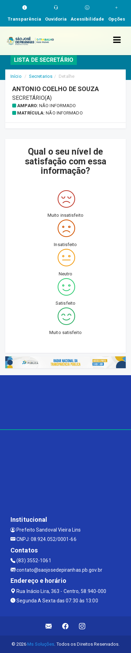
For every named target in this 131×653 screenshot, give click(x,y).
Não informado (57, 105)
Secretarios (40, 76)
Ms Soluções (40, 644)
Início (16, 76)
